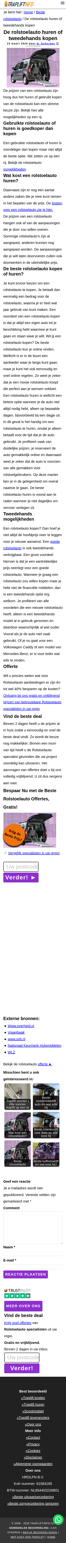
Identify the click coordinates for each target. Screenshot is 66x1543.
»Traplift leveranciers (33, 1418)
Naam (9, 1247)
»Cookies (33, 1451)
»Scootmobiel (33, 1411)
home (51, 1537)
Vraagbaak (16, 1032)
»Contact (33, 1437)
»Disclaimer (33, 1457)
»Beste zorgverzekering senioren (33, 1503)
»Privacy (33, 1444)
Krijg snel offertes (17, 1323)
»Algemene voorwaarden (32, 1464)
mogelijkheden (14, 169)
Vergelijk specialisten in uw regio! (34, 853)
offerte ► (45, 1064)
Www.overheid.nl (21, 1026)
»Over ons (33, 1424)
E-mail (9, 1260)
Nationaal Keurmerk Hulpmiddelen (34, 1045)
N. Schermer (46, 43)
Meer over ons (23, 1306)
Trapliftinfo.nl (33, 4)
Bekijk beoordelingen (40, 1532)
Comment (11, 1208)
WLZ (11, 1052)
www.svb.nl (16, 1039)
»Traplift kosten (33, 1398)
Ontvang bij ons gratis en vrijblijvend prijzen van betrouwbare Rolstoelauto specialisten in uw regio (32, 702)
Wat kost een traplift (28, 1537)
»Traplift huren (33, 1404)
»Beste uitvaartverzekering (33, 1497)
